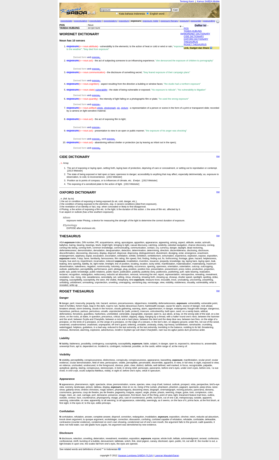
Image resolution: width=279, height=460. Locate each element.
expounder (196, 21)
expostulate (66, 21)
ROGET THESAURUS (195, 44)
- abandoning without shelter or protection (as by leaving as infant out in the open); (121, 142)
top (182, 33)
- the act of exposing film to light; (96, 119)
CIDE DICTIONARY (194, 36)
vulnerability (101, 89)
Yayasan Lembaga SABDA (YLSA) (135, 455)
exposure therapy (169, 21)
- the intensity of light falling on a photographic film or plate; (128, 98)
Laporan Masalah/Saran (167, 455)
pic (118, 108)
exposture (124, 21)
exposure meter (151, 21)
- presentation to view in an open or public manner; (127, 130)
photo (100, 108)
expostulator (95, 21)
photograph (110, 108)
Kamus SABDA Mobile (208, 1)
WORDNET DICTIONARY (197, 33)
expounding (209, 21)
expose (96, 57)
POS (186, 28)
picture (124, 108)
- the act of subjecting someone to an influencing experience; (140, 60)
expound (184, 21)
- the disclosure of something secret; (128, 72)
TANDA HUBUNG (193, 31)
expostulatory (110, 21)
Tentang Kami (187, 1)
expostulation (80, 21)
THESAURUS (191, 41)
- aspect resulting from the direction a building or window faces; (134, 84)
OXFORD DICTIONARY (196, 39)
